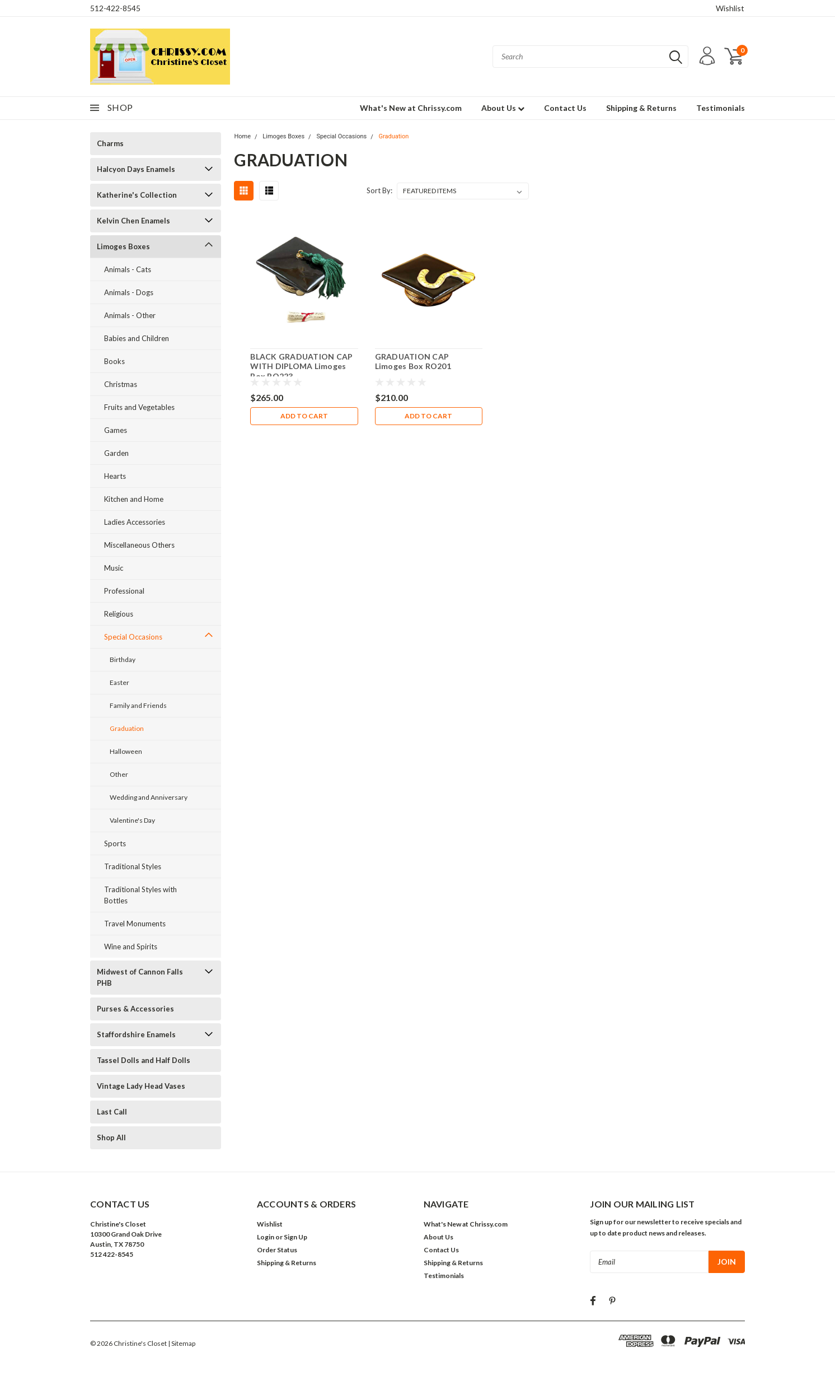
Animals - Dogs (128, 292)
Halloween (126, 751)
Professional (124, 590)
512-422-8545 (115, 8)
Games (115, 430)
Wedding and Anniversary (148, 797)
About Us (502, 108)
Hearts (115, 476)
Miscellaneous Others (139, 544)
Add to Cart (304, 416)
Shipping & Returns (641, 108)
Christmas (120, 384)
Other (119, 774)
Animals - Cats (127, 269)
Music (113, 567)
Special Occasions (133, 636)
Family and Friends (138, 705)
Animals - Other (130, 315)
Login (265, 1237)
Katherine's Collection (137, 194)
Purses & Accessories (135, 1008)
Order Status (277, 1250)
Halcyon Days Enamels (136, 169)
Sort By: (379, 190)
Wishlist (730, 8)
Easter (119, 682)
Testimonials (720, 108)
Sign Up (295, 1237)
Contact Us (565, 108)
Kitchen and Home (133, 499)
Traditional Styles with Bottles (140, 895)
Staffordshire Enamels (136, 1034)
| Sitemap (181, 1343)
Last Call (112, 1111)
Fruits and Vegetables (139, 407)
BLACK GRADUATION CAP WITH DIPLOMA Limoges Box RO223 (301, 366)
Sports (115, 843)
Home (242, 136)
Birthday (122, 659)
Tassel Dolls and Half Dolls (143, 1060)
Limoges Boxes (123, 246)
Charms (110, 143)
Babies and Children (136, 338)
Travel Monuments (135, 923)
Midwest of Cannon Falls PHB (140, 977)
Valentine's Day (132, 820)
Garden (116, 453)
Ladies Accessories (134, 521)
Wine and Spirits (130, 946)
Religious (118, 613)
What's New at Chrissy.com (411, 108)
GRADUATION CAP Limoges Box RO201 (413, 361)
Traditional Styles (132, 866)
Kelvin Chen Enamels (133, 220)
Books (114, 361)
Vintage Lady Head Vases (141, 1085)
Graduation (127, 728)
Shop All (111, 1137)
